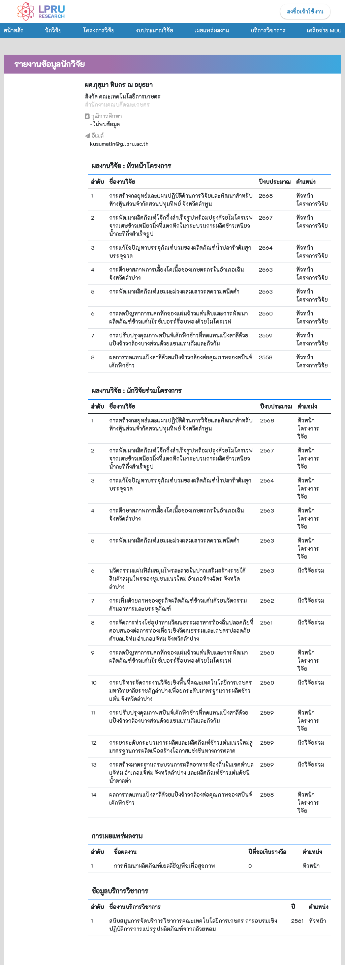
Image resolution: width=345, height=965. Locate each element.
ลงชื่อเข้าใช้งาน (305, 11)
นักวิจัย (53, 30)
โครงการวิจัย (99, 30)
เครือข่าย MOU (324, 30)
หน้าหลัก (13, 30)
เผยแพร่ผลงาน (211, 30)
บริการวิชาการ (268, 30)
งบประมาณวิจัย (154, 30)
